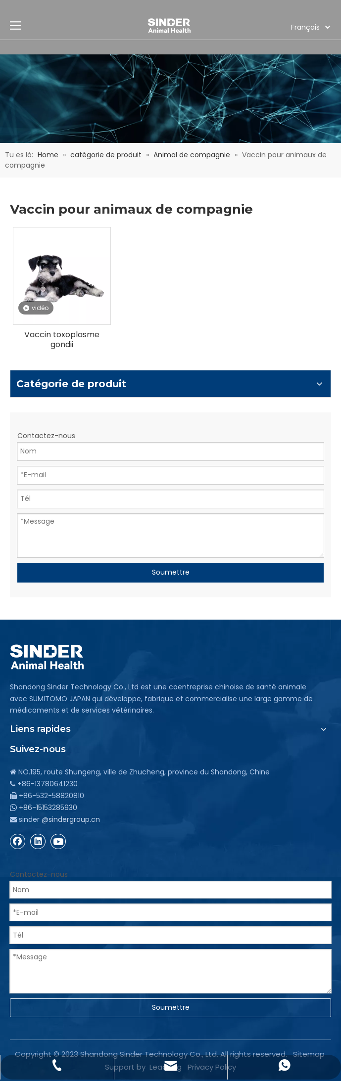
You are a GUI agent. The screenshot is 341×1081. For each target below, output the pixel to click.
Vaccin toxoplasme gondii (61, 340)
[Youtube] (58, 841)
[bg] (170, 98)
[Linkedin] (38, 841)
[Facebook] (18, 841)
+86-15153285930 (48, 807)
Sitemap (309, 1054)
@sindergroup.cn (71, 819)
